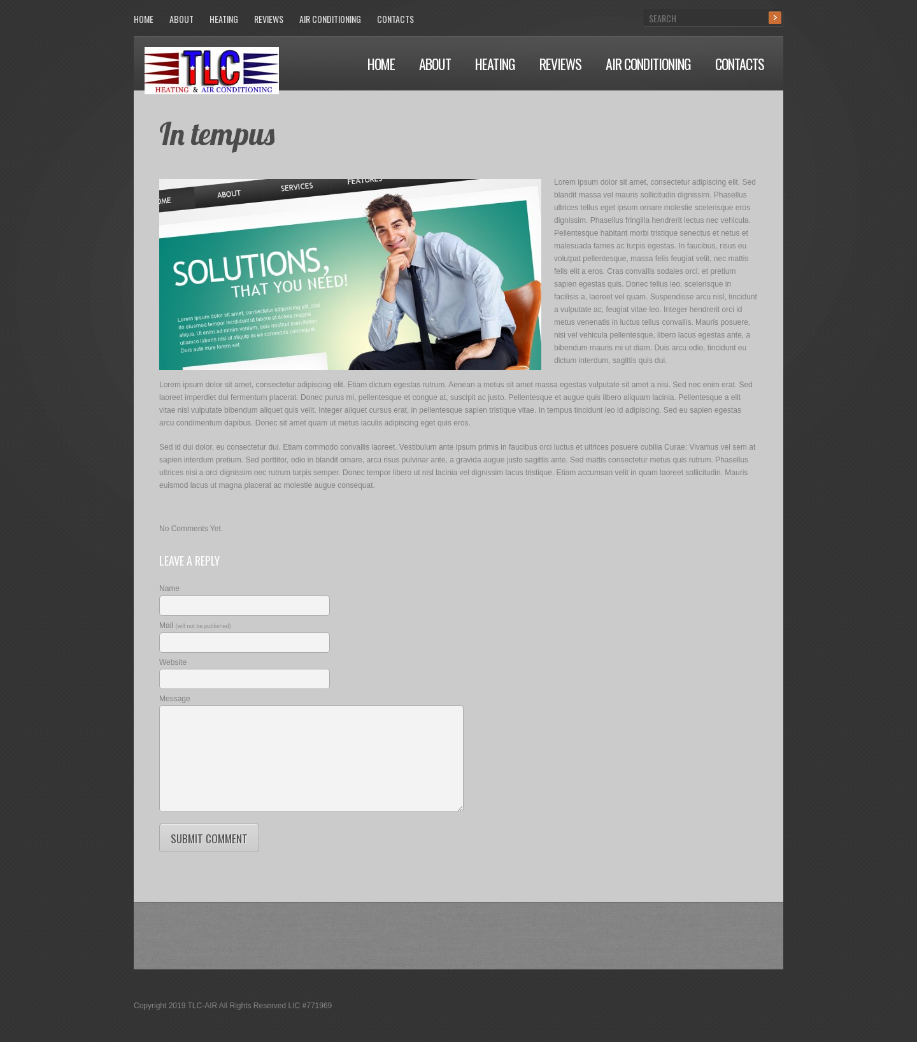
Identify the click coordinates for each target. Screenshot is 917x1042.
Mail (195, 625)
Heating (495, 64)
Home (381, 64)
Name (169, 588)
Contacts (739, 64)
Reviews (560, 64)
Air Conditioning (648, 64)
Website (173, 662)
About (435, 64)
